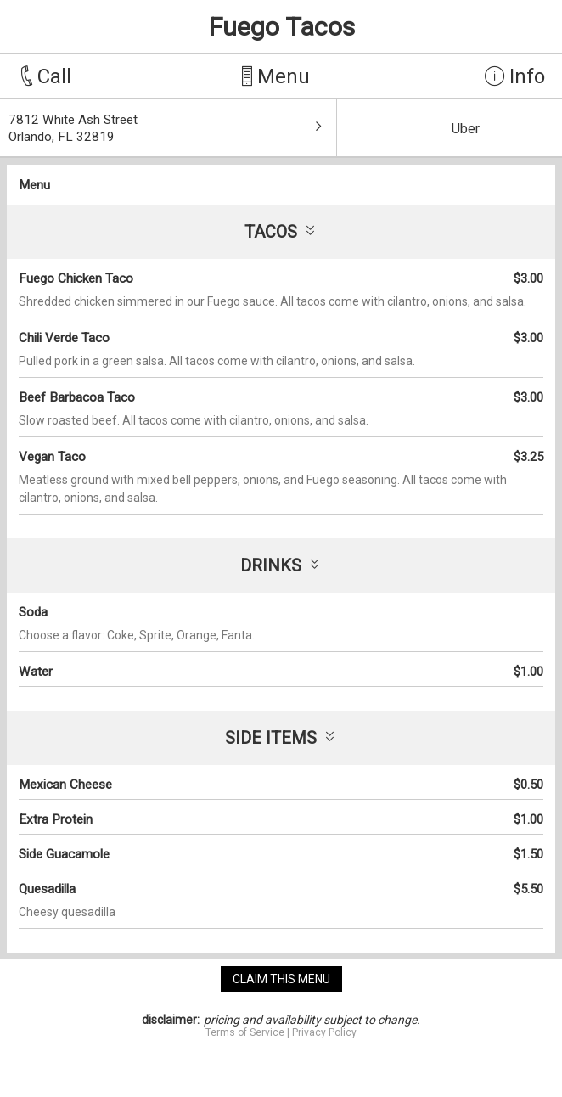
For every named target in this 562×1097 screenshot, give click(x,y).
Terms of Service (244, 1032)
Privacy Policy (324, 1032)
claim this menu (281, 979)
